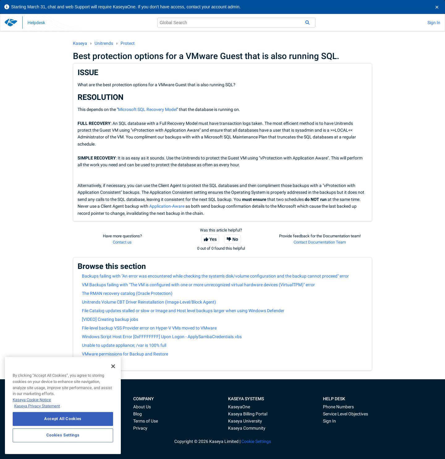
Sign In (433, 22)
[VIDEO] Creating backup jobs (110, 319)
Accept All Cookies (63, 418)
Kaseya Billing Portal (247, 413)
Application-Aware (166, 206)
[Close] (113, 366)
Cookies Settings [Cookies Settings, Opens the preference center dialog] (63, 435)
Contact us (122, 242)
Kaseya (80, 43)
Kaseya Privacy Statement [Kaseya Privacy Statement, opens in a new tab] (37, 406)
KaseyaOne (239, 406)
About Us (142, 406)
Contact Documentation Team (320, 242)
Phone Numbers (338, 406)
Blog (137, 413)
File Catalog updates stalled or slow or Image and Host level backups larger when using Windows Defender (183, 310)
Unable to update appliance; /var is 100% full (124, 345)
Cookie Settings (256, 441)
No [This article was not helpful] (235, 239)
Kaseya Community (246, 428)
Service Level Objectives (345, 413)
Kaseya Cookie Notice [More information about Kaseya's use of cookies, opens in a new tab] (32, 399)
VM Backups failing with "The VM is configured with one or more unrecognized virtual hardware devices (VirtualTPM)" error (198, 284)
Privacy (140, 428)
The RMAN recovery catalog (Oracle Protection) (127, 293)
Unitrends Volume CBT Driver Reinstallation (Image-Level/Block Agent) (149, 302)
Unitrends (104, 43)
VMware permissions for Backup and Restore (125, 353)
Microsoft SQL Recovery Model (147, 109)
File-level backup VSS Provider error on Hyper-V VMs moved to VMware (149, 327)
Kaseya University (245, 421)
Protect (128, 43)
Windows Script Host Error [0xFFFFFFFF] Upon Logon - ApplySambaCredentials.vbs (162, 336)
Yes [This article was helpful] (213, 239)
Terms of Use (145, 421)
